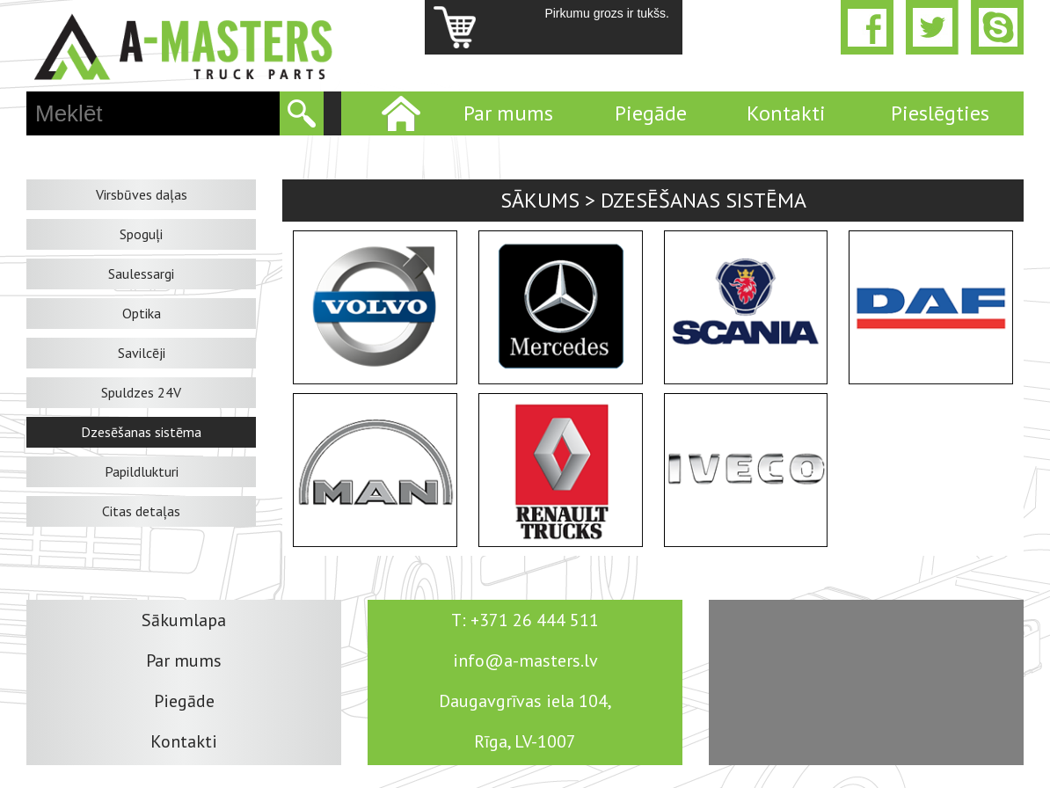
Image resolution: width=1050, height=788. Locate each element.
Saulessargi (141, 273)
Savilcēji (141, 352)
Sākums (540, 200)
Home (399, 113)
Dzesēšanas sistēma (141, 432)
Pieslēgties (940, 113)
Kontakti (786, 113)
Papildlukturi (142, 471)
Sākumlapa (184, 620)
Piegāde (651, 113)
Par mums (508, 113)
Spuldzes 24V (141, 392)
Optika (141, 313)
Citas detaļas (141, 511)
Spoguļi (141, 234)
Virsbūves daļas (141, 194)
